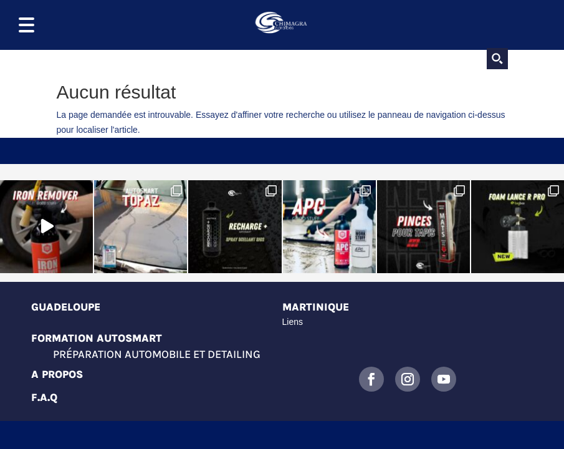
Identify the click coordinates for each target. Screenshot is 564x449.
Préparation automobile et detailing (156, 354)
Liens (292, 322)
